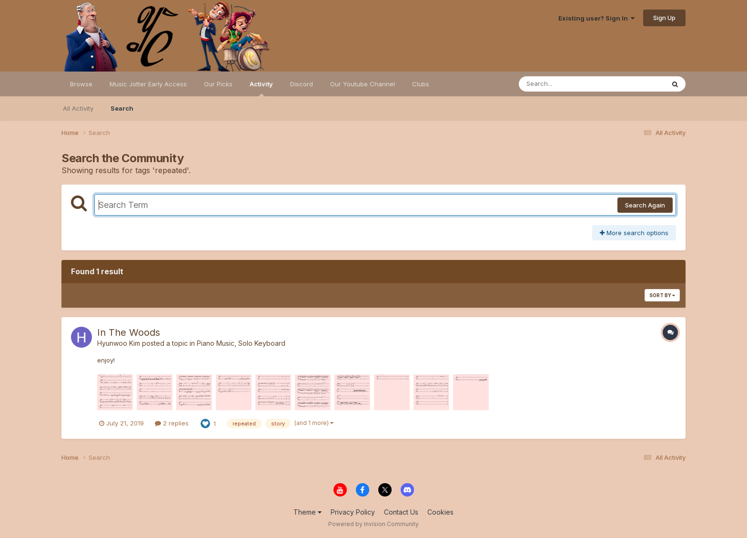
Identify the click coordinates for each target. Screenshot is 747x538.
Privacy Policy (353, 512)
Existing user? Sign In (596, 18)
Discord (301, 84)
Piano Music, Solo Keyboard (241, 343)
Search (122, 108)
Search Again (645, 205)
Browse (81, 84)
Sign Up (664, 17)
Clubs (420, 84)
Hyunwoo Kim (118, 343)
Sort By (662, 295)
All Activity (78, 108)
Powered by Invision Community (373, 524)
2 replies (172, 423)
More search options (634, 233)
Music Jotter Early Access (148, 84)
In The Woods (128, 332)
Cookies (440, 512)
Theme (307, 512)
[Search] (566, 84)
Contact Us (401, 512)
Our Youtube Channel (362, 84)
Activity (261, 88)
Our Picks (218, 84)
